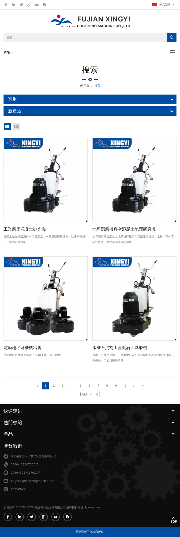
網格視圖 (7, 126)
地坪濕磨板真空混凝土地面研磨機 (124, 229)
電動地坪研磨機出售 (22, 347)
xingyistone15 (20, 489)
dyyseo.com (92, 507)
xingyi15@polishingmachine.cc (32, 480)
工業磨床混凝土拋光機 (25, 229)
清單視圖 (16, 126)
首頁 (84, 86)
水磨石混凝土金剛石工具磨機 (119, 347)
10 (125, 385)
